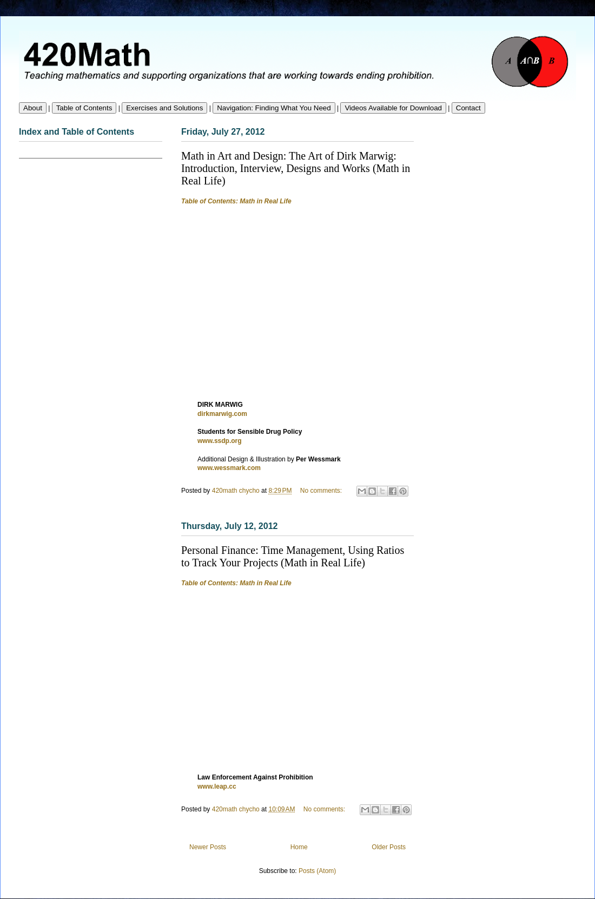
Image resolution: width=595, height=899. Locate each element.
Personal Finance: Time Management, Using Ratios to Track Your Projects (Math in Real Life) (292, 556)
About (32, 108)
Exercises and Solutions (164, 108)
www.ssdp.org (219, 441)
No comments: (322, 490)
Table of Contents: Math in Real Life (236, 201)
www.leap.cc (216, 786)
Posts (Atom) (317, 871)
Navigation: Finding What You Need (273, 108)
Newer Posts (207, 847)
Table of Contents (84, 108)
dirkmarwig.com (222, 414)
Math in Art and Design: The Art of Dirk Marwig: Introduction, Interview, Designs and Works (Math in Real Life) (295, 168)
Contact (468, 108)
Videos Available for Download (393, 108)
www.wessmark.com (229, 468)
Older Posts (389, 847)
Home (299, 847)
